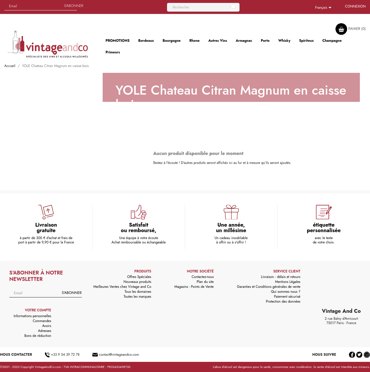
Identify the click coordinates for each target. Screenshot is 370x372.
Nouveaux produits (137, 281)
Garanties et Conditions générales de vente (268, 286)
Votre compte (38, 310)
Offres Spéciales (139, 276)
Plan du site (205, 281)
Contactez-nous (203, 276)
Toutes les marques (137, 296)
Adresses (44, 330)
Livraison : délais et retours (280, 276)
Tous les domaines (137, 291)
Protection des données (283, 301)
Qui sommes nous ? (285, 291)
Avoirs (46, 325)
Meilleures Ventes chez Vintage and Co (122, 286)
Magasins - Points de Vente (194, 286)
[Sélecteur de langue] (324, 7)
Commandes (42, 321)
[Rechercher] (203, 7)
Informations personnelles (32, 316)
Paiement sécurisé (287, 296)
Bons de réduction (37, 335)
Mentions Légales (287, 281)
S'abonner (73, 5)
